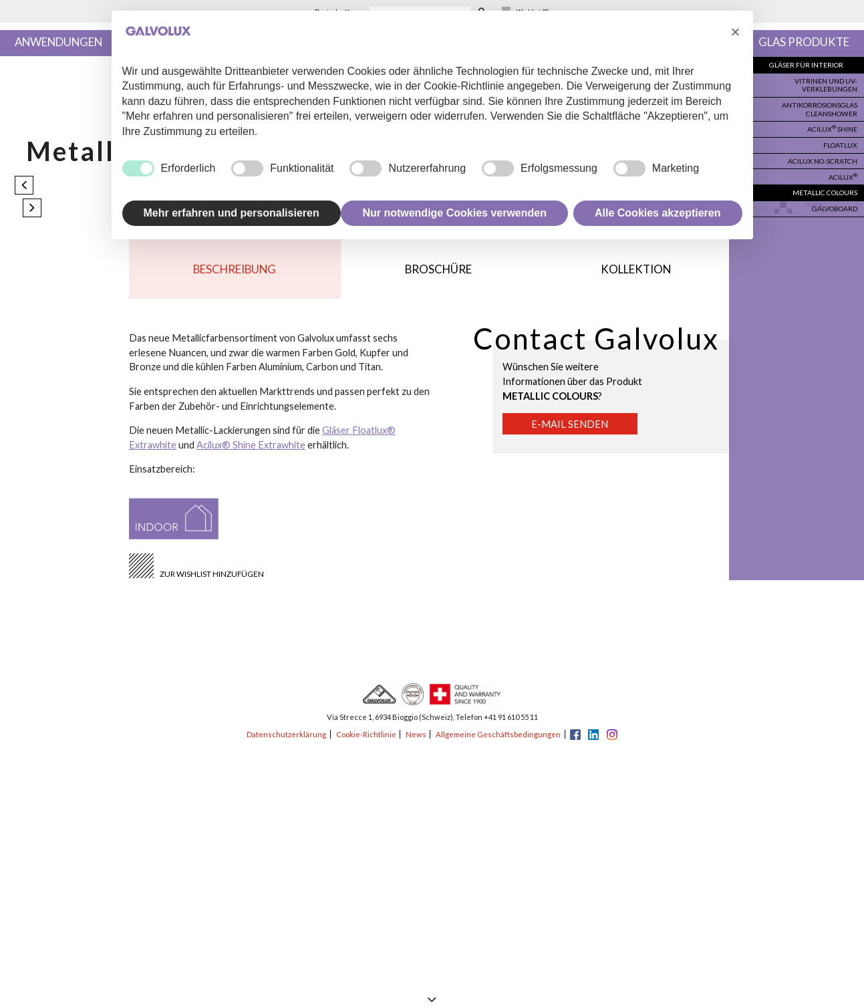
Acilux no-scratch (824, 158)
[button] (735, 32)
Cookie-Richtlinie (366, 734)
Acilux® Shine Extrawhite (250, 445)
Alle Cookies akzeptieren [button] (658, 213)
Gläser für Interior (808, 65)
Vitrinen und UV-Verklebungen (826, 84)
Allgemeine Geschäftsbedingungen (498, 734)
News (416, 734)
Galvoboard (835, 205)
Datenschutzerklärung (286, 734)
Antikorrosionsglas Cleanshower (820, 108)
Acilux (843, 173)
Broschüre (438, 269)
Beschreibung (234, 269)
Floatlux (841, 143)
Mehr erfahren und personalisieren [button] (231, 213)
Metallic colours (826, 189)
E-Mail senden (569, 424)
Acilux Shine (833, 127)
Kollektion (636, 269)
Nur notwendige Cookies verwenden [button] (454, 213)
